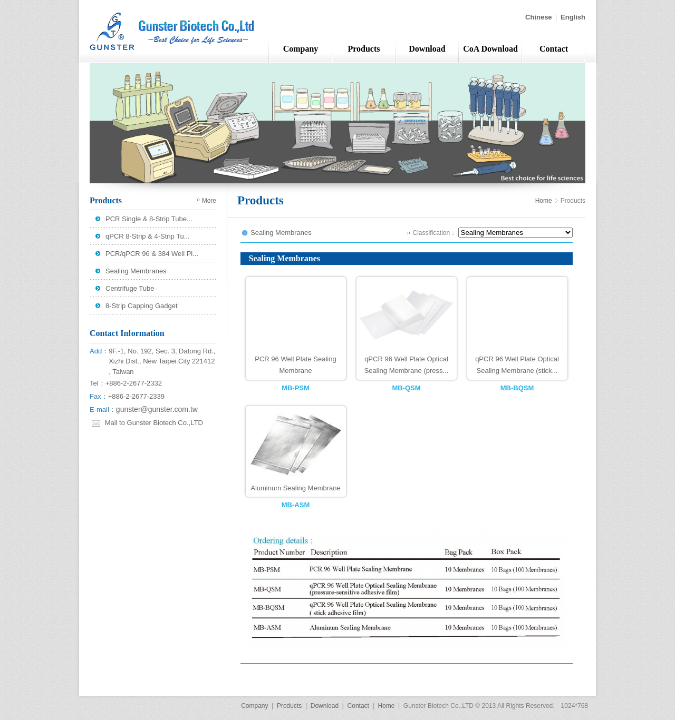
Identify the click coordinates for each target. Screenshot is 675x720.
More (209, 200)
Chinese (538, 17)
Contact (553, 48)
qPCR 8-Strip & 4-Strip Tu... (147, 236)
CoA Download (490, 48)
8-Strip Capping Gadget (141, 306)
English (573, 17)
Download (427, 48)
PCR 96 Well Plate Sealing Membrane (295, 364)
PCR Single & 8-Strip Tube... (148, 219)
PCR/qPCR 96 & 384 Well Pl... (151, 254)
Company (301, 48)
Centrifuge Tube (130, 288)
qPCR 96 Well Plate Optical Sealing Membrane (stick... (517, 364)
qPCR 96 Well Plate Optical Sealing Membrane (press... (406, 364)
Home (543, 200)
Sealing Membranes (136, 271)
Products (364, 48)
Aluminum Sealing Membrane (295, 488)
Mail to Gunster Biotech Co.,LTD (154, 423)
